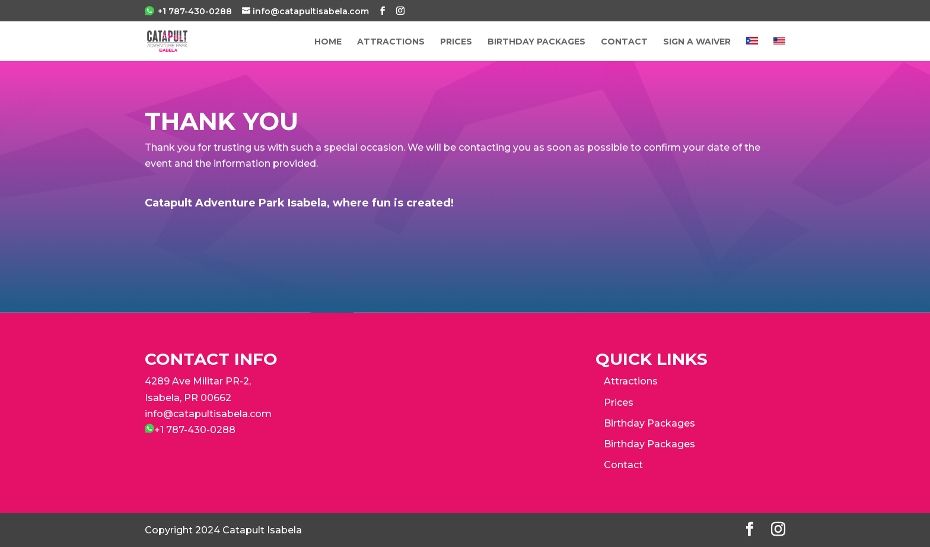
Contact (624, 42)
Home (328, 42)
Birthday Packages (536, 42)
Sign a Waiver (697, 42)
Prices (618, 402)
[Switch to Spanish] (752, 49)
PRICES (456, 42)
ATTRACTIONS (391, 42)
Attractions (631, 381)
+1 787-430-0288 (195, 11)
